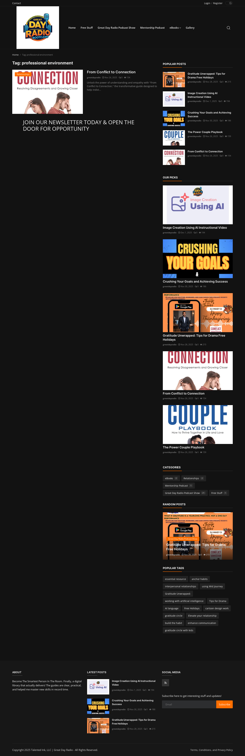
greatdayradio (94, 77)
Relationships (194, 478)
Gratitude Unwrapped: (178, 593)
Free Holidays (192, 608)
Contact (16, 3)
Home (72, 27)
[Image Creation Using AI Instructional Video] (174, 99)
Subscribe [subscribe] (224, 704)
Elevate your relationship (202, 615)
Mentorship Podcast (152, 27)
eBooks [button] (175, 27)
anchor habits (200, 579)
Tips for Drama (217, 601)
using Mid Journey (212, 586)
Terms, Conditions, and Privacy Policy (211, 750)
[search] (228, 27)
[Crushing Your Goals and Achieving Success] (174, 118)
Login (207, 3)
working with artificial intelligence (184, 601)
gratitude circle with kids (179, 630)
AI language (171, 608)
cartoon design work (216, 608)
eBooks (171, 478)
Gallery (190, 27)
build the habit (173, 623)
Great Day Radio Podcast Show (116, 27)
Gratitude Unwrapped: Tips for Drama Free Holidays (206, 75)
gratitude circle (173, 615)
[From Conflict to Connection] (47, 92)
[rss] (165, 682)
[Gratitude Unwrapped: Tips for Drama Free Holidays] (174, 79)
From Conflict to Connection (112, 72)
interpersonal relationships (180, 586)
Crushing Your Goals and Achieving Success (209, 114)
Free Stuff (87, 27)
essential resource (175, 579)
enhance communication (202, 623)
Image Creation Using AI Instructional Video (202, 95)
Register (218, 3)
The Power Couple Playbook (205, 132)
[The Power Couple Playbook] (174, 138)
